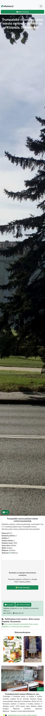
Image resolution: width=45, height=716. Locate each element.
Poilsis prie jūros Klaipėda (21, 626)
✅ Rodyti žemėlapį (23, 587)
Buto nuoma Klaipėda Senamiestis (16, 624)
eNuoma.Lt (7, 6)
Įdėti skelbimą (22, 12)
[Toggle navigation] (41, 6)
